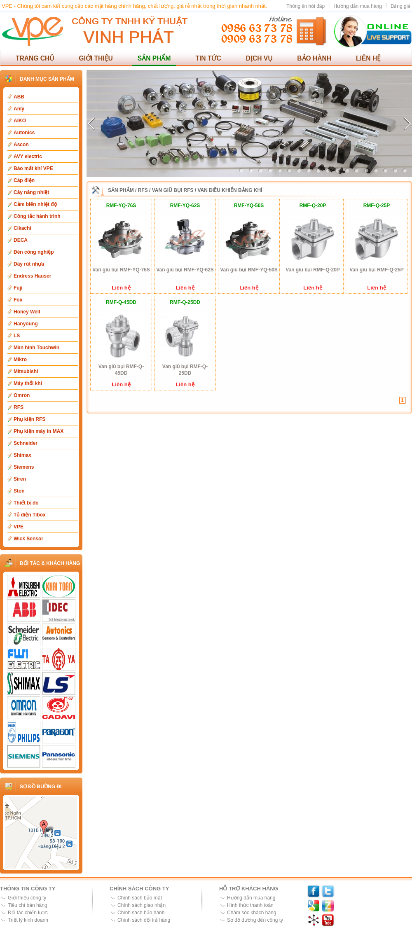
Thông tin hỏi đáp (305, 6)
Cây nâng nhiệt (31, 192)
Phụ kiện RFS (29, 419)
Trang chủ (35, 58)
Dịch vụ (259, 58)
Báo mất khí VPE (33, 168)
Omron (22, 395)
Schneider (25, 443)
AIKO (20, 121)
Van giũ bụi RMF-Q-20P (313, 270)
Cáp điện (24, 180)
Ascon (21, 144)
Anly (19, 109)
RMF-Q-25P (376, 205)
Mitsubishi (26, 371)
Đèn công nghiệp (34, 252)
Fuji (18, 288)
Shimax (22, 455)
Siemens (24, 467)
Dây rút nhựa (29, 264)
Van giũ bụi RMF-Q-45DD (121, 370)
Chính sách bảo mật (139, 898)
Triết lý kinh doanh (28, 920)
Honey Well (27, 312)
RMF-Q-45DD (121, 302)
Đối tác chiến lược (28, 913)
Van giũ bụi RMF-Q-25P (376, 270)
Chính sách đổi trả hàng (143, 920)
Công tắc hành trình (37, 216)
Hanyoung (26, 324)
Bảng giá (400, 6)
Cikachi (22, 228)
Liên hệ (368, 58)
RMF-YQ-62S (185, 205)
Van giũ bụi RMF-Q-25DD (185, 370)
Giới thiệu (96, 58)
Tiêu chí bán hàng (27, 905)
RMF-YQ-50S (249, 205)
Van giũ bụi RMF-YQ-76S (121, 270)
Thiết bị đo (26, 503)
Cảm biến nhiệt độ (35, 204)
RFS (18, 407)
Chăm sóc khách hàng (251, 913)
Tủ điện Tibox (30, 515)
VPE (18, 527)
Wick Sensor (28, 539)
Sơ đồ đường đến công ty (255, 920)
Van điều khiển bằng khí (230, 190)
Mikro (20, 359)
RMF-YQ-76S (121, 205)
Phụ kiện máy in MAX (38, 431)
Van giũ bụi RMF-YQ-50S (249, 270)
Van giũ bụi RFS (173, 190)
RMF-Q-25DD (185, 302)
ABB (19, 97)
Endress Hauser (32, 276)
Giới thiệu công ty (27, 898)
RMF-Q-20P (313, 205)
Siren (20, 479)
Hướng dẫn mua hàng (358, 6)
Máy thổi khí (28, 383)
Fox (18, 300)
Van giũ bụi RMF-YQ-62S (185, 270)
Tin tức (208, 58)
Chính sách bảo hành (140, 913)
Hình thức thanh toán (250, 905)
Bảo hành (314, 58)
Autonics (24, 132)
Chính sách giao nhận (141, 905)
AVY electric (28, 156)
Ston (19, 491)
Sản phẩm (154, 58)
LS (17, 336)
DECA (21, 240)
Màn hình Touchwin (36, 347)
